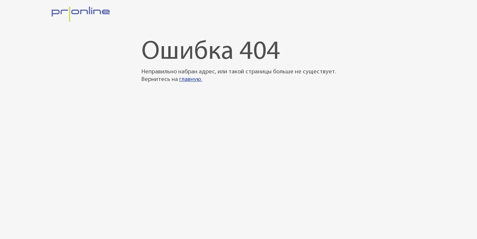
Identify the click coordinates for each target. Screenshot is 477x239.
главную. (190, 79)
